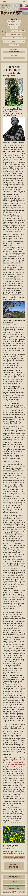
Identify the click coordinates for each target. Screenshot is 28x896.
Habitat (20, 34)
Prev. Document (8, 857)
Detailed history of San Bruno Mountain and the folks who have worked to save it (13, 853)
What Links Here (14, 44)
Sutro (22, 470)
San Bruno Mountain (9, 177)
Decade (9, 21)
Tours (12, 27)
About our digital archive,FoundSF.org (14, 877)
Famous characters (11, 34)
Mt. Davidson (17, 113)
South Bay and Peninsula (17, 41)
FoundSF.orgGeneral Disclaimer (14, 882)
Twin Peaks (6, 41)
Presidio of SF (12, 269)
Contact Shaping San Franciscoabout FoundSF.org (14, 887)
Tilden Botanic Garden (10, 149)
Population (11, 24)
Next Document (20, 857)
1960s (18, 30)
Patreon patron (14, 58)
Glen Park (22, 37)
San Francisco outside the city (10, 37)
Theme (17, 24)
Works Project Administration (15, 764)
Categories (5, 32)
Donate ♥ (23, 9)
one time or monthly (14, 51)
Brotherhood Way (17, 762)
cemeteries (9, 262)
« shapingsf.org (5, 5)
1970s (23, 30)
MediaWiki (23, 892)
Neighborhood (17, 21)
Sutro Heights (15, 683)
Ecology (13, 30)
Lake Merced (8, 761)
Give (16, 27)
